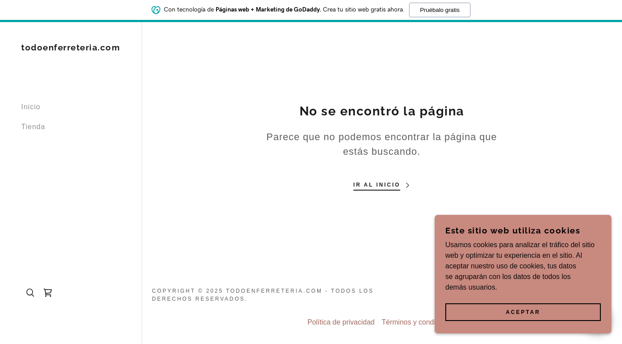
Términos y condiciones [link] (419, 322)
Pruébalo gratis (440, 9)
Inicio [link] (30, 107)
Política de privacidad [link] (341, 322)
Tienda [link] (33, 126)
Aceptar (523, 312)
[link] (70, 48)
